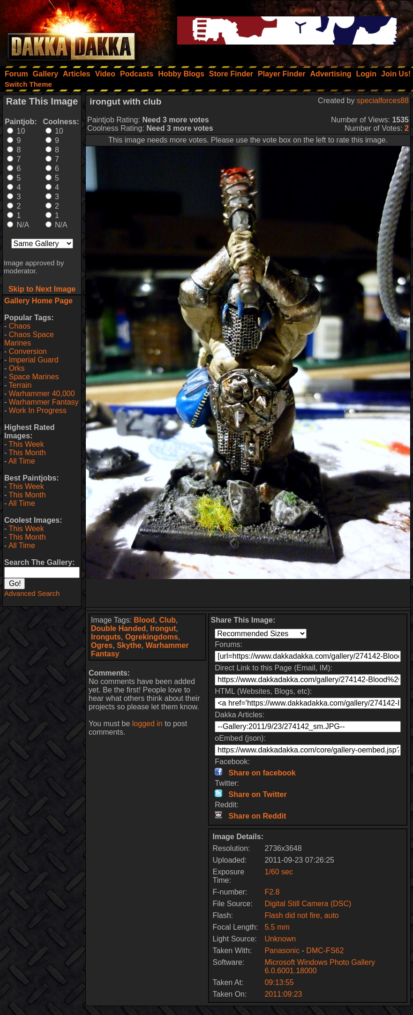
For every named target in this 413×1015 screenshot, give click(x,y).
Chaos (19, 326)
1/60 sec (278, 872)
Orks (17, 368)
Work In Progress (38, 410)
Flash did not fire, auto (301, 915)
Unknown (280, 939)
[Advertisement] (248, 593)
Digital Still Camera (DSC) (307, 904)
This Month (26, 453)
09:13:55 (278, 982)
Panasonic (282, 951)
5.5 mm (276, 927)
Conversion (28, 351)
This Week (26, 444)
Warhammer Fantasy (44, 402)
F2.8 (271, 892)
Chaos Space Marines (29, 339)
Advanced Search (32, 593)
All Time (21, 461)
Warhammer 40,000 (42, 394)
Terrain (19, 385)
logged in (147, 724)
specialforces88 (383, 101)
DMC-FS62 (325, 951)
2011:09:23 (283, 994)
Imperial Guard (34, 360)
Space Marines (34, 377)
